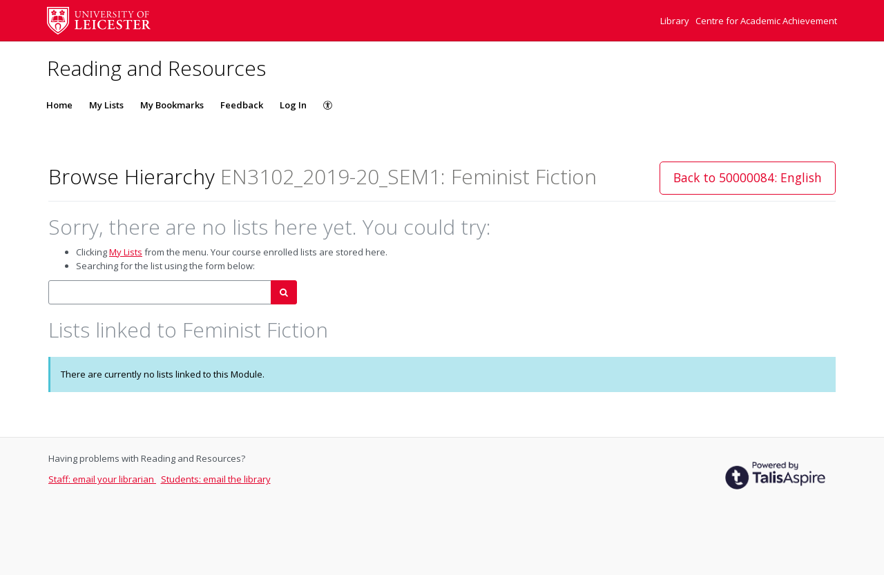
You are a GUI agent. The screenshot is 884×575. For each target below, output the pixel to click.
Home (59, 105)
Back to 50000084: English (747, 177)
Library (675, 20)
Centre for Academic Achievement (766, 20)
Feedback (241, 105)
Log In (293, 105)
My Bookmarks (172, 105)
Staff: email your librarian (102, 479)
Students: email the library (216, 479)
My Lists (106, 105)
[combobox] (159, 292)
